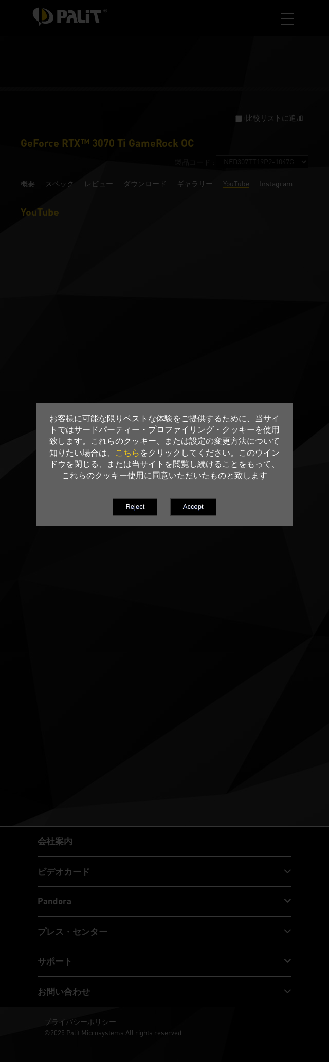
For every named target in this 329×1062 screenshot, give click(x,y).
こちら (127, 452)
